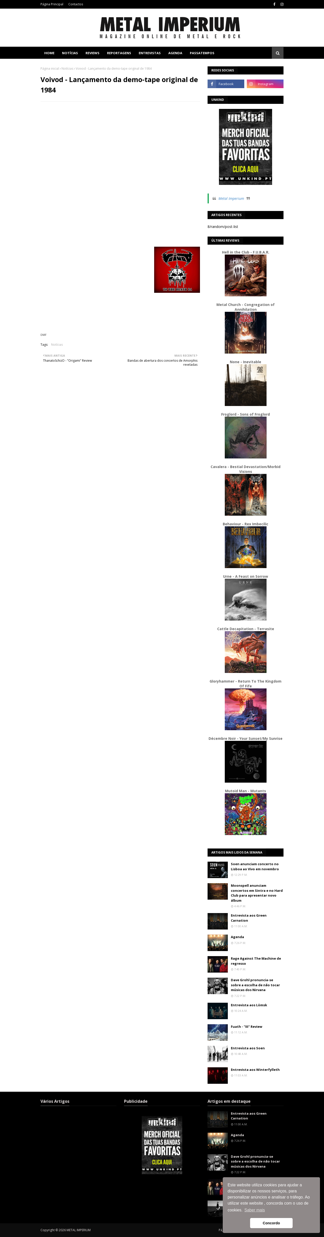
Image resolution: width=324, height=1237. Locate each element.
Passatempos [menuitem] (202, 53)
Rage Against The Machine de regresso (256, 961)
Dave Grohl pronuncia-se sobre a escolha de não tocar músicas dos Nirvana (255, 985)
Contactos (75, 4)
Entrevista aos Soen (248, 1048)
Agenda (237, 937)
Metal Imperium (231, 198)
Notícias (67, 68)
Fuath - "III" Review (246, 1026)
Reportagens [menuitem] (119, 53)
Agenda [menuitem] (175, 53)
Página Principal (51, 4)
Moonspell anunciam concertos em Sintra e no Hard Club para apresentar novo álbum (257, 893)
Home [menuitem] (49, 53)
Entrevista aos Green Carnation (249, 918)
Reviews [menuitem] (92, 53)
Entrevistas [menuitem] (150, 53)
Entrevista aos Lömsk (249, 1005)
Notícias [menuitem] (70, 53)
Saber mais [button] (255, 1210)
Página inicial (49, 68)
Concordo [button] (271, 1223)
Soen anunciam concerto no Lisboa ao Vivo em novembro (255, 866)
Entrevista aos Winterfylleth (255, 1069)
